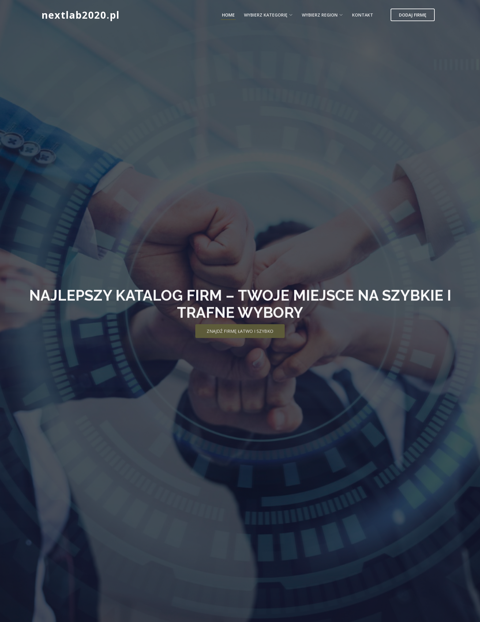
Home (228, 15)
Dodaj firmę (412, 15)
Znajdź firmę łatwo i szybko (240, 338)
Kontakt (362, 15)
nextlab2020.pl (81, 14)
